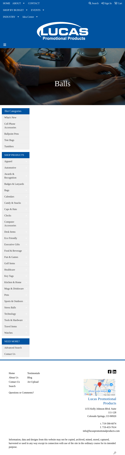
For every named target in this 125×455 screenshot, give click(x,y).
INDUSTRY (9, 17)
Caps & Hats (10, 209)
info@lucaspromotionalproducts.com (101, 431)
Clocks (7, 215)
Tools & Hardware (13, 320)
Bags (6, 190)
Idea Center (28, 17)
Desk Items (9, 232)
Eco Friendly (10, 238)
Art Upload (32, 382)
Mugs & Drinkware (14, 288)
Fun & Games (11, 257)
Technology (10, 314)
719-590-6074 (109, 423)
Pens (6, 295)
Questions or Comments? (21, 392)
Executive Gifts (12, 244)
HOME (6, 3)
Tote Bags (9, 140)
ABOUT (16, 3)
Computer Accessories (10, 223)
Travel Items (10, 326)
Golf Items (9, 263)
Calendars (9, 196)
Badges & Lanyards (14, 184)
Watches (8, 332)
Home (12, 373)
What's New (10, 117)
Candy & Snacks (12, 203)
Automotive (10, 167)
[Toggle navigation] (5, 45)
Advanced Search (13, 347)
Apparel (8, 161)
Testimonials (33, 373)
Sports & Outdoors (13, 301)
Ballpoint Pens (11, 133)
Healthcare (9, 269)
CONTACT (34, 3)
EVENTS (35, 10)
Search (94, 3)
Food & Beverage (13, 250)
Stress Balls (10, 307)
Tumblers (9, 146)
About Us (13, 377)
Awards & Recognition (10, 176)
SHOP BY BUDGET (13, 10)
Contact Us (9, 354)
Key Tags (9, 276)
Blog (29, 377)
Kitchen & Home (12, 282)
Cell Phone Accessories (10, 125)
